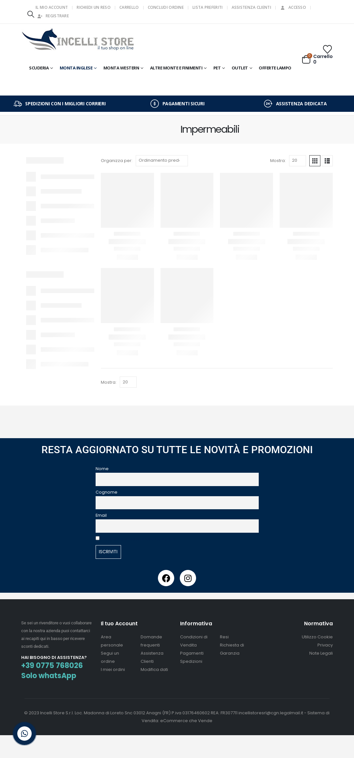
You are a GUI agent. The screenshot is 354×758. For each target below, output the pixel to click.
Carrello (129, 7)
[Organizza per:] (162, 160)
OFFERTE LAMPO (275, 68)
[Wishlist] (327, 49)
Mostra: (278, 160)
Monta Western (121, 68)
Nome (102, 468)
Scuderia (39, 68)
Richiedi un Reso (94, 7)
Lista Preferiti (207, 7)
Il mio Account (52, 7)
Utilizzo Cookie (317, 637)
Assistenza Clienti (251, 7)
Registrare (53, 16)
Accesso (293, 7)
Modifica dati (154, 669)
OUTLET (240, 68)
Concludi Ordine (166, 7)
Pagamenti (192, 653)
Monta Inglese (76, 68)
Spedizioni (191, 661)
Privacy (325, 645)
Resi (224, 637)
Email (101, 515)
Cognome (106, 492)
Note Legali (321, 653)
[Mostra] (297, 160)
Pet (217, 68)
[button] (31, 14)
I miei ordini (113, 669)
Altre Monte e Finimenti (176, 68)
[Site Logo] (78, 40)
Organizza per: (116, 160)
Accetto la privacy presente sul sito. (139, 539)
